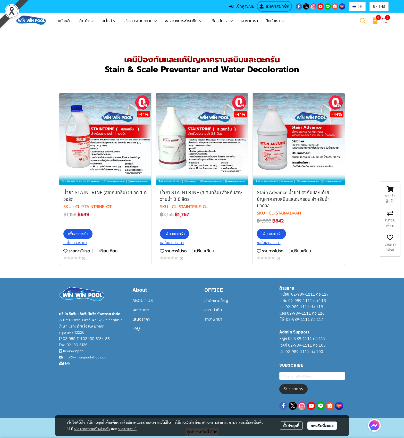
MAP (64, 363)
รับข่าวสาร (293, 389)
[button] (357, 6)
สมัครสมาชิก (274, 6)
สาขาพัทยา (213, 319)
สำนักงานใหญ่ (216, 300)
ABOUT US (142, 300)
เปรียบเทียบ (107, 251)
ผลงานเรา (140, 309)
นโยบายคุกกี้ (127, 428)
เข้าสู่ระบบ (241, 6)
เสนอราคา (141, 319)
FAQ (136, 328)
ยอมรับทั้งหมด (322, 425)
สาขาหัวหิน (213, 309)
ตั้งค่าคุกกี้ (291, 425)
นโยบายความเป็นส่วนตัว (92, 428)
